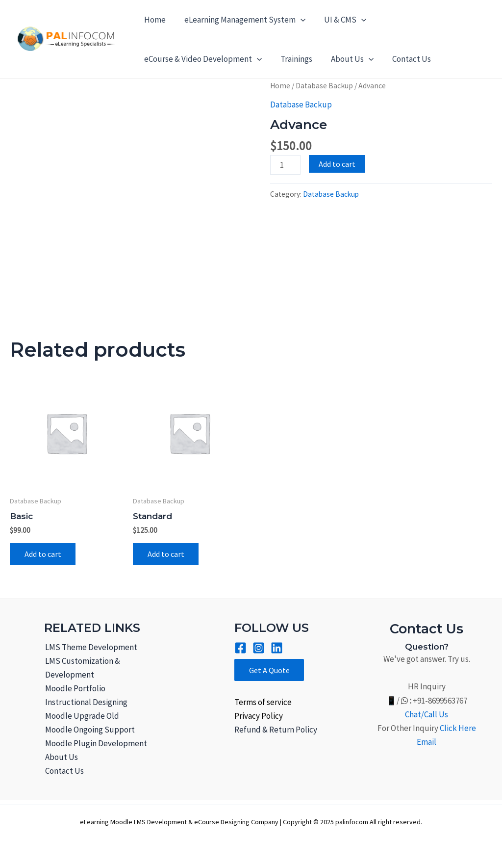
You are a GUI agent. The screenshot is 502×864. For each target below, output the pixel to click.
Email (426, 741)
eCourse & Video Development (202, 59)
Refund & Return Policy (275, 730)
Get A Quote (269, 670)
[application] (297, 19)
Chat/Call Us (426, 714)
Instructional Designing (85, 702)
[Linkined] (277, 648)
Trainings (293, 58)
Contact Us (404, 58)
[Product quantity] (285, 165)
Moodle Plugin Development (95, 743)
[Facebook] (240, 648)
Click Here (458, 728)
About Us (347, 59)
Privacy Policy (258, 715)
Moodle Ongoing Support (89, 729)
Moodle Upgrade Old (81, 715)
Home (154, 19)
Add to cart (337, 164)
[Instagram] (258, 648)
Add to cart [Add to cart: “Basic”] (43, 554)
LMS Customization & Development (81, 667)
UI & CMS (340, 19)
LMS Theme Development (90, 647)
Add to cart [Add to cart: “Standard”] (166, 554)
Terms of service (263, 702)
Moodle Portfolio (74, 688)
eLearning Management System (241, 19)
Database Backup (324, 85)
